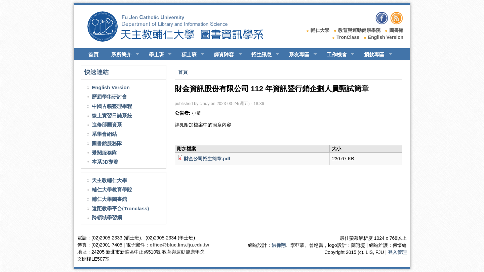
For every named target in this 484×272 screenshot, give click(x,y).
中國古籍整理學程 (112, 106)
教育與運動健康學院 (359, 30)
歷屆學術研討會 (109, 97)
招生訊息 (262, 55)
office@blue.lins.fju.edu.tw (179, 245)
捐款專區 (375, 55)
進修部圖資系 (107, 124)
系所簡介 (122, 55)
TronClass (347, 37)
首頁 (93, 54)
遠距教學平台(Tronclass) (120, 208)
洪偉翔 (279, 245)
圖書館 (396, 30)
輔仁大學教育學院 (112, 190)
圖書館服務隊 (107, 143)
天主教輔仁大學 (109, 180)
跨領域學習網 (107, 217)
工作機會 (338, 55)
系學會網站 (104, 134)
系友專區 (300, 55)
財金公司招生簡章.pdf (207, 158)
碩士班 (189, 55)
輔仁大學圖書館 (109, 199)
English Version (385, 37)
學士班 (157, 55)
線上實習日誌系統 (112, 115)
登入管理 (397, 252)
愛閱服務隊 (104, 153)
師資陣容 (225, 55)
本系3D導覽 (105, 162)
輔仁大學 (320, 30)
